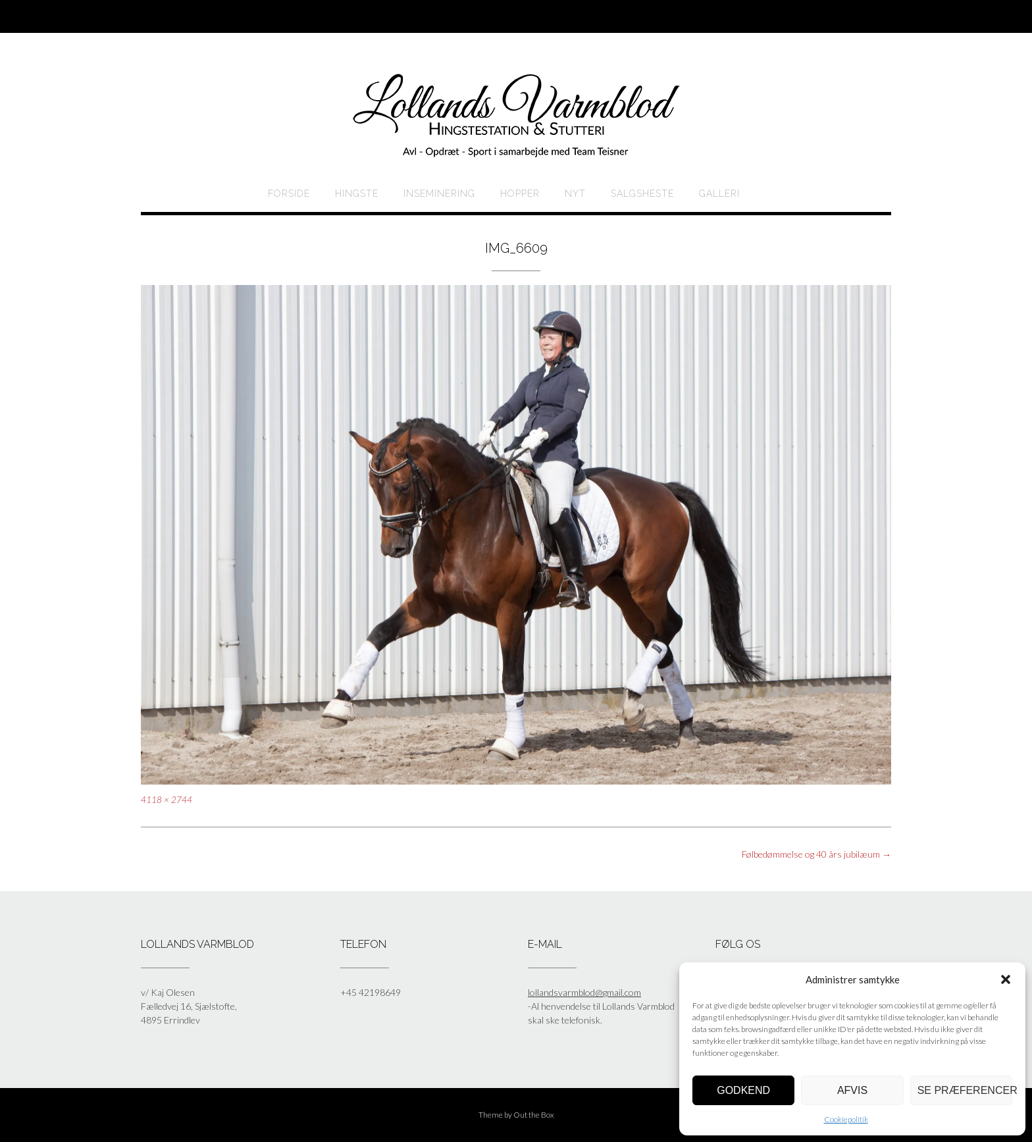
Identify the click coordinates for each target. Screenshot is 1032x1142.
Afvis (852, 1090)
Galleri (719, 193)
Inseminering (439, 193)
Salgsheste (642, 193)
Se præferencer (964, 1090)
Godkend (743, 1090)
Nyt (575, 193)
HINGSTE (356, 193)
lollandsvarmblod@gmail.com (584, 992)
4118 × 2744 (166, 799)
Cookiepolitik (846, 1119)
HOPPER (520, 193)
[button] (1005, 979)
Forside (289, 193)
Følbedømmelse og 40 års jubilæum (816, 854)
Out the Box (533, 1115)
